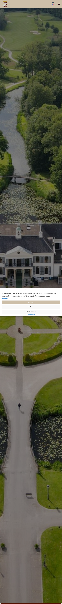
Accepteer (31, 302)
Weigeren (31, 307)
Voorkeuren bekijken (31, 312)
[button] (59, 290)
